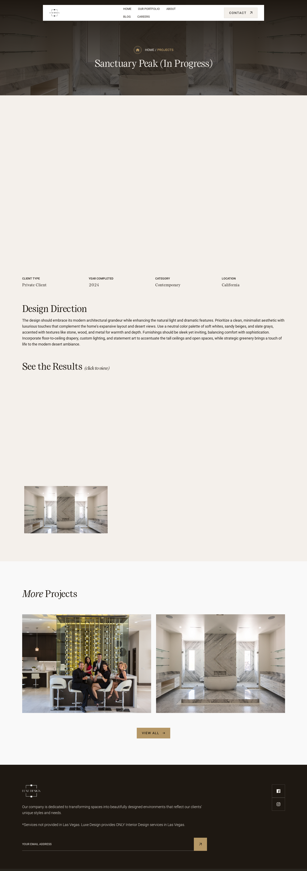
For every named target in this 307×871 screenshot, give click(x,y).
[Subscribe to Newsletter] (200, 844)
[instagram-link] (278, 804)
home (149, 50)
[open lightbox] (153, 196)
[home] (83, 12)
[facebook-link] (278, 791)
